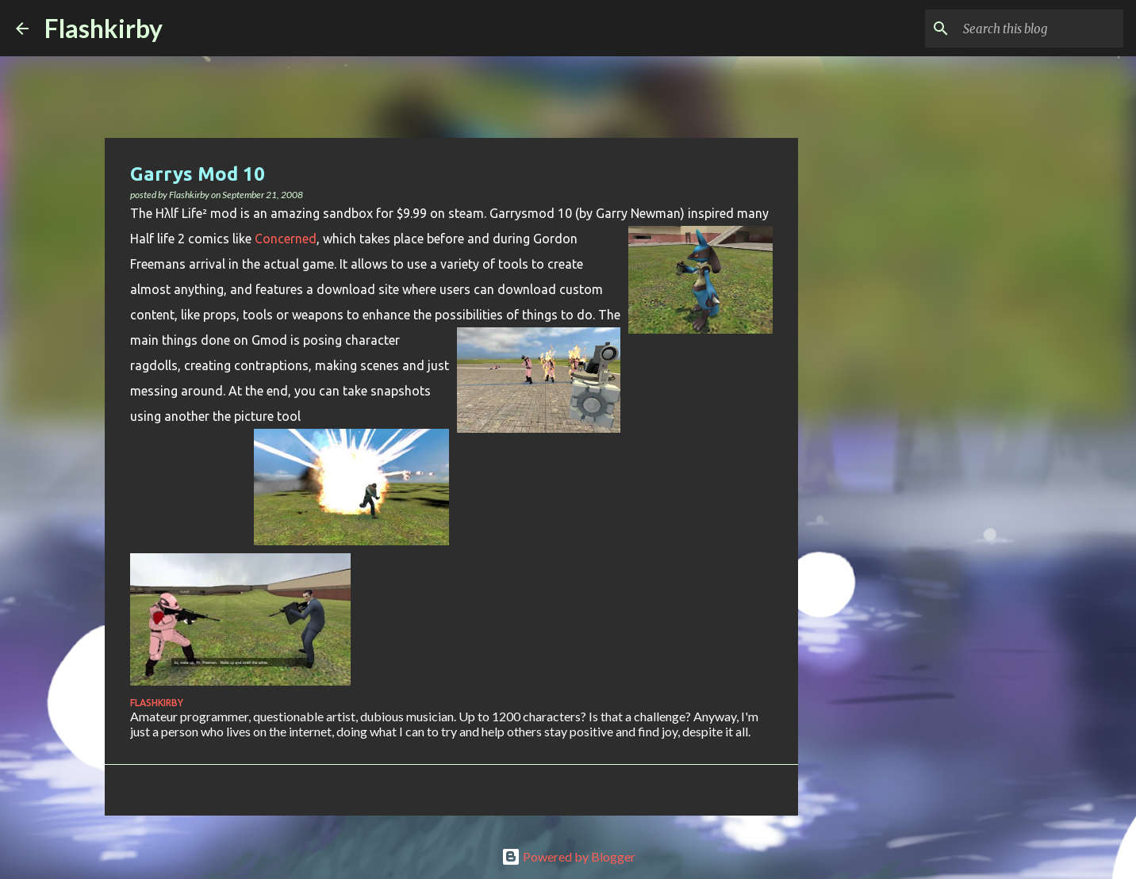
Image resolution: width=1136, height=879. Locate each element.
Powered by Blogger (568, 856)
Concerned (286, 238)
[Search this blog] (1040, 29)
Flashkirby (103, 28)
